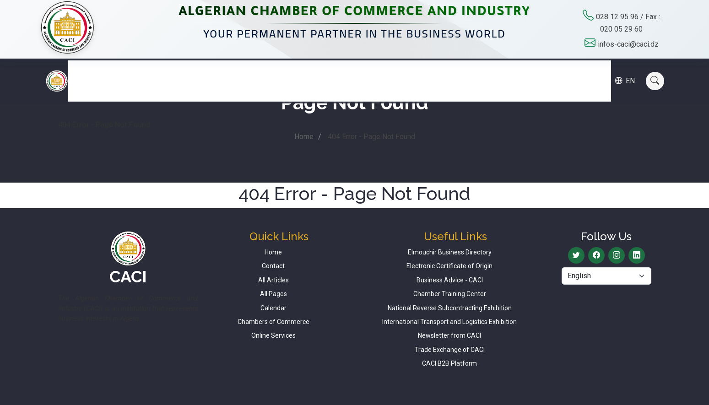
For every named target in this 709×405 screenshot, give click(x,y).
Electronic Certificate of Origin (449, 266)
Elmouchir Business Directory (450, 252)
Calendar (510, 71)
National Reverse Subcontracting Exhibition (450, 308)
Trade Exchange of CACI (450, 349)
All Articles (273, 280)
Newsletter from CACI (449, 335)
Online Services (273, 335)
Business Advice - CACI (450, 280)
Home (304, 136)
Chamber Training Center (449, 293)
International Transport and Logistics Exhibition (449, 321)
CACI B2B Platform (449, 363)
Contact (558, 71)
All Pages (273, 293)
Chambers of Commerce (273, 321)
